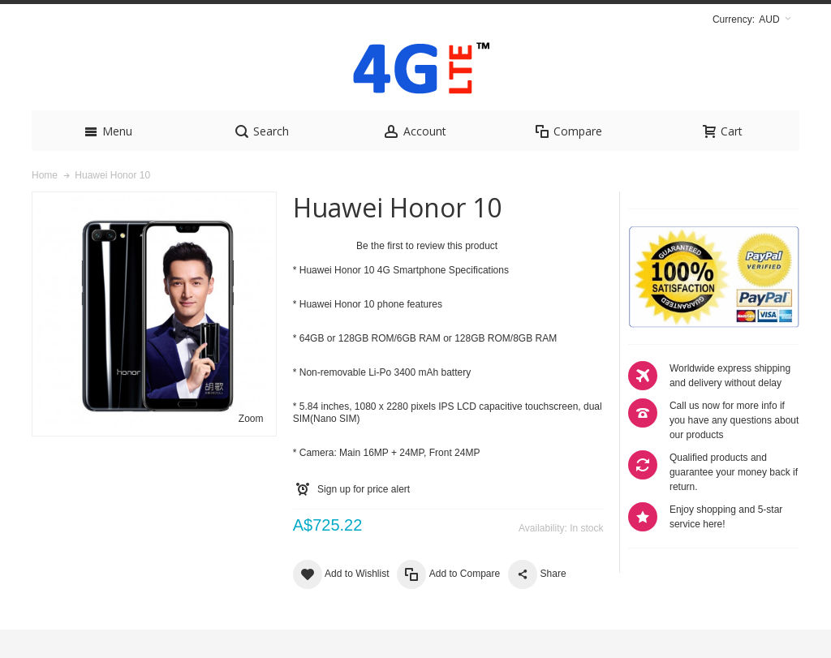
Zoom (251, 447)
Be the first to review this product (426, 274)
